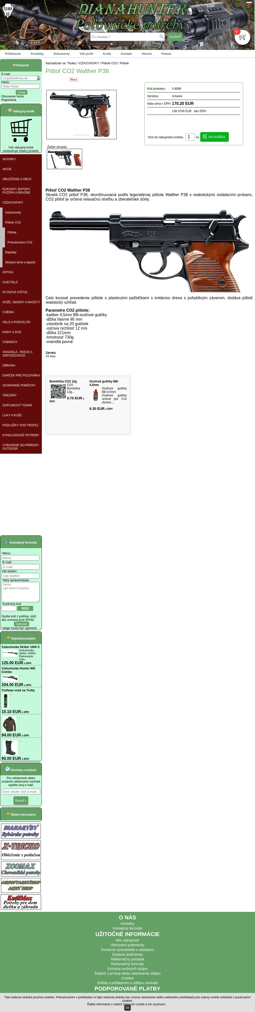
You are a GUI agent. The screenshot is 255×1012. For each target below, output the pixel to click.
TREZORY (9, 395)
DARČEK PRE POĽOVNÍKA (21, 375)
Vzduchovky (13, 212)
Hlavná (147, 54)
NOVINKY (9, 159)
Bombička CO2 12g (63, 381)
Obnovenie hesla (12, 96)
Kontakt (126, 54)
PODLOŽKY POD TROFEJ (20, 425)
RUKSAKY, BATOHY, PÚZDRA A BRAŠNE (16, 190)
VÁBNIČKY (10, 342)
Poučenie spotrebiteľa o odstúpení (127, 953)
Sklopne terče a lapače (20, 262)
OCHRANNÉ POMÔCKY (19, 385)
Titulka (71, 63)
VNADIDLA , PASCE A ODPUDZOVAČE (17, 353)
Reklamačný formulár (127, 968)
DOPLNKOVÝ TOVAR (17, 405)
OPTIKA (7, 272)
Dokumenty (62, 54)
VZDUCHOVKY (12, 202)
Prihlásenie (13, 54)
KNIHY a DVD (11, 332)
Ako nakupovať (127, 944)
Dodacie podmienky (127, 958)
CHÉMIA (8, 312)
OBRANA (8, 365)
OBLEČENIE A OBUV (16, 179)
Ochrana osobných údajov (127, 972)
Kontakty (127, 927)
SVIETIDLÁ (10, 282)
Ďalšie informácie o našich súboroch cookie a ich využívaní (126, 1004)
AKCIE (6, 169)
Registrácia (8, 100)
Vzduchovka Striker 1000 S (20, 650)
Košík (107, 54)
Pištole (11, 232)
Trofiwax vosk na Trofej (18, 694)
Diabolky (10, 252)
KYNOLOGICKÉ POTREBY (20, 435)
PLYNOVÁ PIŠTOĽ (15, 292)
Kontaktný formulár (127, 932)
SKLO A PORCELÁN (16, 322)
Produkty (37, 54)
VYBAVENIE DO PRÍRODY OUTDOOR (20, 446)
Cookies (127, 982)
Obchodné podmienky (127, 949)
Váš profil (86, 54)
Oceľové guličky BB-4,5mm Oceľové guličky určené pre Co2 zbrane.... (114, 395)
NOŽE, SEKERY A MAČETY (21, 302)
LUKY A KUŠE (12, 415)
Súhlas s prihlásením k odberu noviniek (127, 987)
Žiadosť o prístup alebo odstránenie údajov (127, 977)
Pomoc (166, 54)
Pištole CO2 (13, 222)
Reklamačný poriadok (127, 963)
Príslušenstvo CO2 (19, 242)
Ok (127, 1008)
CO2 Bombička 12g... (73, 388)
